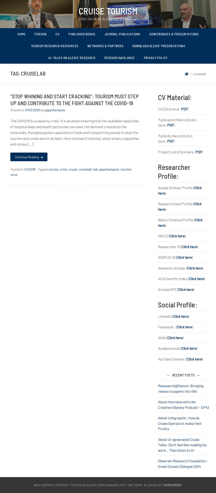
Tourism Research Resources (54, 46)
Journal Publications (122, 34)
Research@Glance (119, 58)
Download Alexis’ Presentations (158, 46)
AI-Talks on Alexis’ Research (71, 58)
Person (40, 34)
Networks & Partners (106, 46)
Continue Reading (29, 157)
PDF (184, 109)
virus (13, 174)
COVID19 (29, 169)
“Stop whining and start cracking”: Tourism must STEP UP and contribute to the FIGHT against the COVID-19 (74, 99)
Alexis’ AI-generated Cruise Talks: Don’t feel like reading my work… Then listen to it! (182, 444)
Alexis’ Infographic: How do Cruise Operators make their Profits (180, 423)
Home (22, 34)
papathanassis (55, 110)
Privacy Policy (156, 58)
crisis (63, 169)
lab (95, 169)
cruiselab (85, 169)
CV (57, 34)
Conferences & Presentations (174, 34)
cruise (73, 169)
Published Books (82, 34)
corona (53, 169)
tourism (125, 169)
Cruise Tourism (108, 10)
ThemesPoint (172, 485)
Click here (177, 236)
